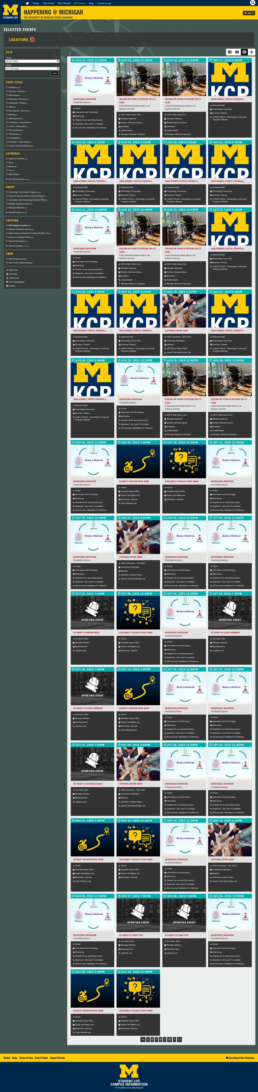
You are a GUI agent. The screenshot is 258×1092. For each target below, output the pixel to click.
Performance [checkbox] (14, 134)
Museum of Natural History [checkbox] (21, 237)
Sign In (249, 13)
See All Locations (18, 246)
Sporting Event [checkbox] (15, 118)
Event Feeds (41, 1057)
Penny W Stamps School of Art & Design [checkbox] (26, 196)
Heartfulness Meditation (84, 99)
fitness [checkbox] (12, 166)
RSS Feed (12, 270)
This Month (64, 3)
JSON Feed (12, 278)
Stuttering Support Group (176, 330)
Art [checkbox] (10, 162)
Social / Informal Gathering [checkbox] (20, 146)
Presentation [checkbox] (14, 138)
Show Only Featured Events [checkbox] (20, 263)
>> (179, 1039)
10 (169, 1039)
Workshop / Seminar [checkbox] (18, 99)
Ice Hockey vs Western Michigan (87, 783)
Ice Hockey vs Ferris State (131, 935)
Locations (21, 39)
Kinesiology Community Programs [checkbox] (24, 192)
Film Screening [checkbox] (15, 130)
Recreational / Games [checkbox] (19, 111)
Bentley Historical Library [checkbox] (20, 204)
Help (14, 1057)
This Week (48, 3)
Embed (10, 286)
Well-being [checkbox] (14, 95)
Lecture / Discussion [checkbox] (18, 126)
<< (143, 1039)
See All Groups (17, 212)
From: (9, 58)
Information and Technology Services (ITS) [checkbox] (27, 200)
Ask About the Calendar (239, 1057)
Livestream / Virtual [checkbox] (17, 103)
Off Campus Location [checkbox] (19, 225)
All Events (79, 3)
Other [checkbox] (12, 107)
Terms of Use (26, 1057)
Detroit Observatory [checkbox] (18, 241)
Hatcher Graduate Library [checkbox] (20, 229)
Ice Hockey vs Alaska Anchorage (225, 632)
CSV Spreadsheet (15, 282)
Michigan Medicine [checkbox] (17, 208)
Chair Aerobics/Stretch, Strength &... (228, 99)
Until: (8, 65)
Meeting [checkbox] (12, 115)
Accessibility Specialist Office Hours (181, 481)
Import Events (57, 1057)
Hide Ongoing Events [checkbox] (17, 259)
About (7, 1057)
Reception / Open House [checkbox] (19, 142)
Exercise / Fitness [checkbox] (17, 91)
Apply (54, 73)
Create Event (104, 3)
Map (91, 3)
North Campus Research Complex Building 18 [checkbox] (29, 233)
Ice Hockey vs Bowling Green (86, 632)
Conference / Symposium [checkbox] (20, 122)
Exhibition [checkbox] (14, 87)
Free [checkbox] (11, 170)
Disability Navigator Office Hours (134, 481)
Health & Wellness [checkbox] (17, 159)
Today (36, 3)
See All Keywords (18, 179)
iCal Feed (11, 274)
